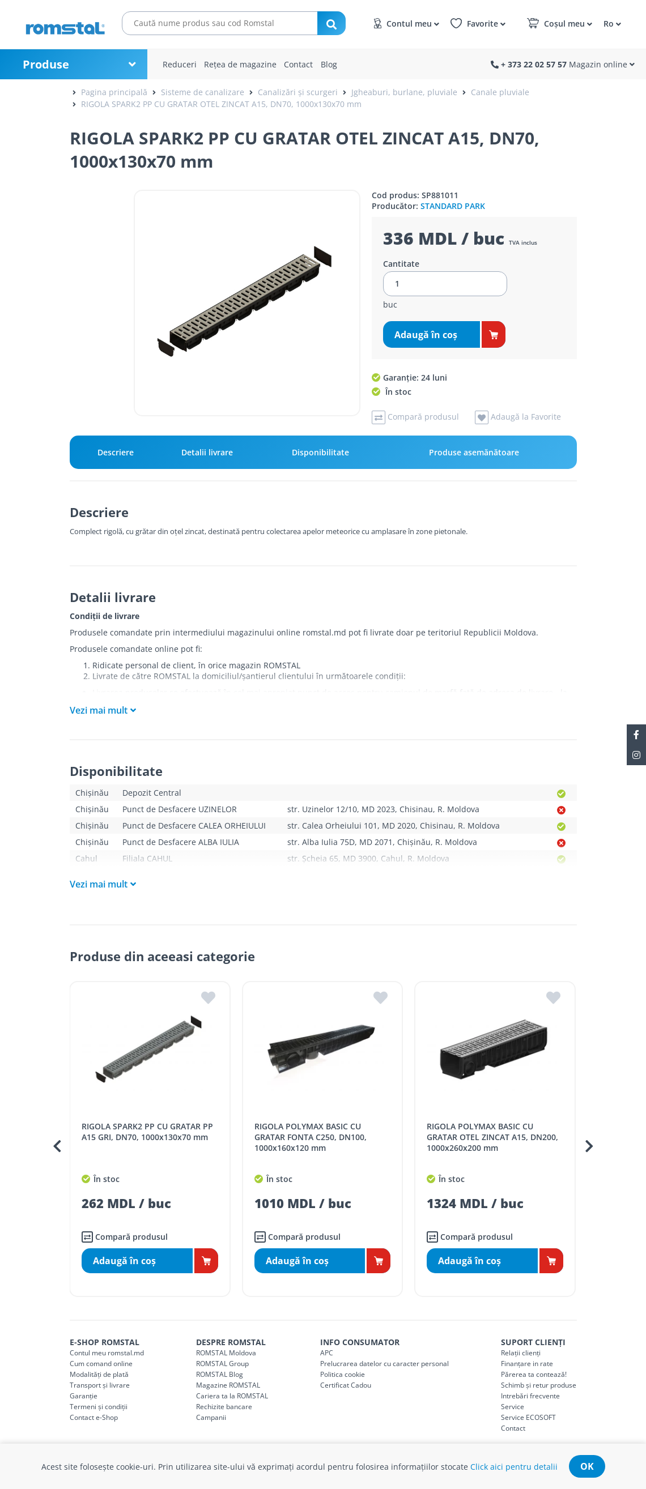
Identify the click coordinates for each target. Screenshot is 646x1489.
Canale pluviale (500, 92)
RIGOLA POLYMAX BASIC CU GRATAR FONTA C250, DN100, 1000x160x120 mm (310, 1137)
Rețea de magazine (240, 64)
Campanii (211, 1417)
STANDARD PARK (452, 205)
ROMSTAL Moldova (226, 1353)
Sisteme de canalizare (202, 92)
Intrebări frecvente (530, 1396)
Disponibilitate (320, 452)
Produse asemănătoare (474, 452)
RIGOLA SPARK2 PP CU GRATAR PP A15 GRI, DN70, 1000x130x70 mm (147, 1131)
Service (512, 1406)
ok (587, 1466)
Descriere (115, 452)
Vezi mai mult (99, 710)
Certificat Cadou (345, 1385)
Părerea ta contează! (534, 1374)
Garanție (83, 1396)
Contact (298, 64)
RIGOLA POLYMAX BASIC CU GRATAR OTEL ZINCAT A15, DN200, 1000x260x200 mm (492, 1137)
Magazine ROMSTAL (228, 1385)
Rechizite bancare (224, 1406)
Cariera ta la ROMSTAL (232, 1396)
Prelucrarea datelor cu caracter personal (384, 1363)
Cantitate (401, 263)
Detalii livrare (207, 452)
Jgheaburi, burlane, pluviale (404, 92)
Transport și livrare (100, 1385)
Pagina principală (114, 92)
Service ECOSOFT (528, 1417)
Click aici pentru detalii (514, 1466)
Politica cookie (342, 1374)
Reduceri (180, 64)
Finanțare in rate (527, 1363)
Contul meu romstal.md (107, 1353)
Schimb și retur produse (538, 1385)
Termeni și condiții (99, 1406)
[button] (610, 23)
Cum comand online (101, 1363)
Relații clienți (521, 1353)
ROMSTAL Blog (219, 1374)
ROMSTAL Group (222, 1363)
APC (326, 1353)
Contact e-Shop (94, 1417)
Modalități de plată (99, 1374)
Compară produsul (125, 1237)
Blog (329, 64)
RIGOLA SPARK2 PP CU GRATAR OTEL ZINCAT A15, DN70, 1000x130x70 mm (221, 104)
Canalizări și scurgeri (298, 92)
